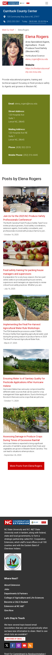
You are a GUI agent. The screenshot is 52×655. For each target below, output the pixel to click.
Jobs (6, 589)
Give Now (8, 610)
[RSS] (30, 645)
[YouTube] (24, 645)
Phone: (12, 147)
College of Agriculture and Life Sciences (24, 598)
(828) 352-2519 (23, 147)
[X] (7, 645)
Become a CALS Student (16, 602)
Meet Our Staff (8, 30)
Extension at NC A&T (14, 606)
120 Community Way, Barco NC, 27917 (21, 16)
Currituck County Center (20, 11)
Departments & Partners (16, 593)
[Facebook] (12, 645)
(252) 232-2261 (11, 21)
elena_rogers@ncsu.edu (36, 59)
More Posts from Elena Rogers (26, 465)
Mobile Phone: (15, 155)
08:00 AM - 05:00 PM (38, 21)
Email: (11, 103)
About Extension (12, 585)
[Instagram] (18, 645)
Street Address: (16, 111)
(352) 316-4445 (30, 155)
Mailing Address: (16, 129)
